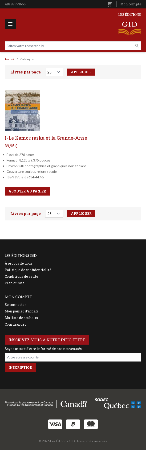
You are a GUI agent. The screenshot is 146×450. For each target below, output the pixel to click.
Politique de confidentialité (28, 270)
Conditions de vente (21, 276)
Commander (15, 324)
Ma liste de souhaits (21, 317)
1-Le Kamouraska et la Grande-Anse (46, 138)
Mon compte (130, 4)
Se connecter (15, 304)
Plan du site (14, 283)
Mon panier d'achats (22, 311)
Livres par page (25, 71)
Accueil (9, 59)
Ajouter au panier (27, 191)
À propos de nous (18, 263)
